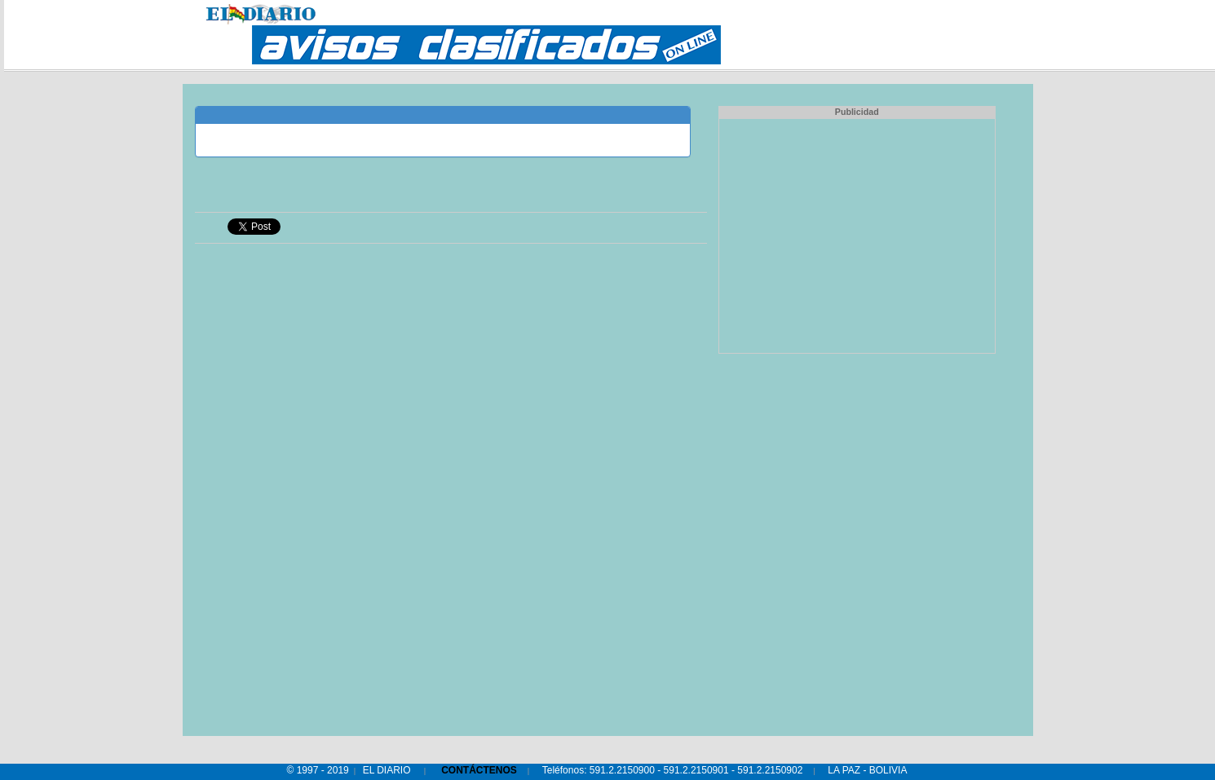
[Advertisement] (857, 234)
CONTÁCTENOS (479, 770)
